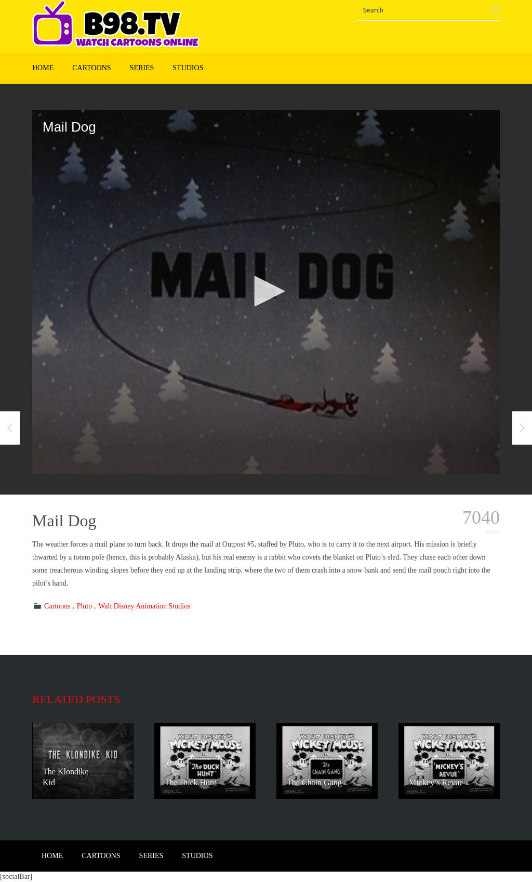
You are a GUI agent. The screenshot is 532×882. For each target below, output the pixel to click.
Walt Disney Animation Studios (144, 606)
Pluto (84, 606)
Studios (187, 68)
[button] (266, 291)
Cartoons (91, 68)
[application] (266, 292)
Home (43, 68)
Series (142, 68)
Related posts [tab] (76, 699)
